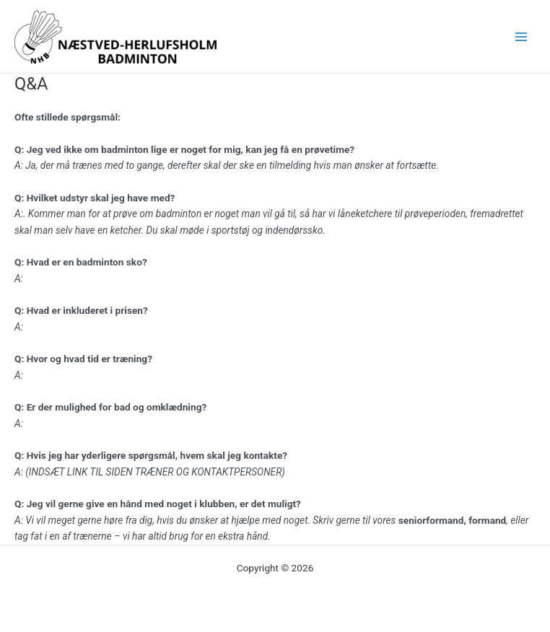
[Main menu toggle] (521, 36)
